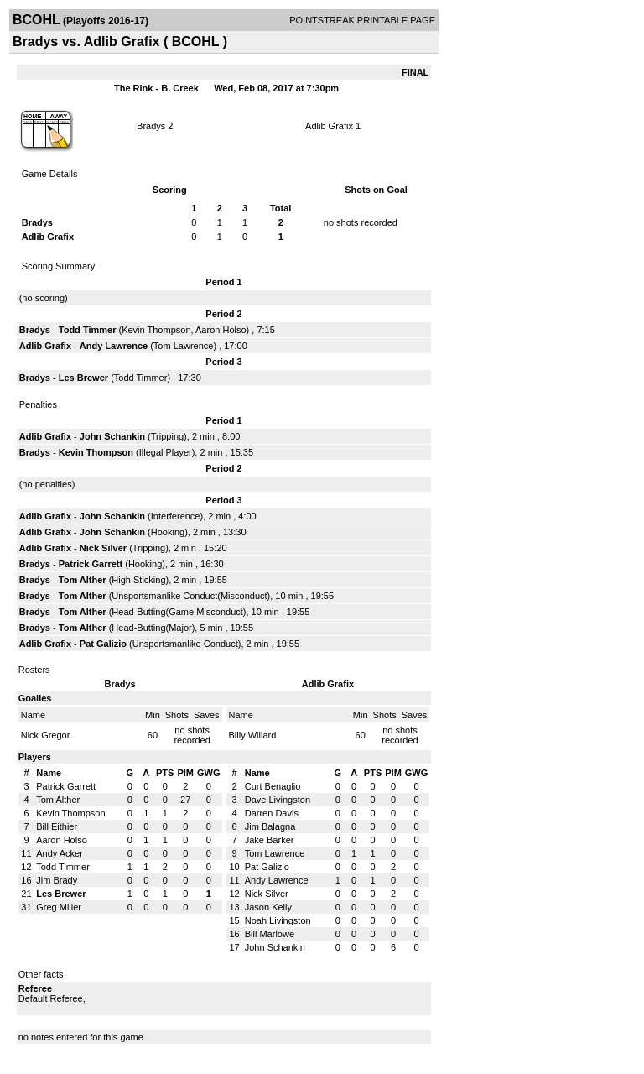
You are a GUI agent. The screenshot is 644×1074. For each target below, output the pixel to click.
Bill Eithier (56, 826)
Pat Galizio (103, 644)
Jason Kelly (268, 907)
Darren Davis (272, 813)
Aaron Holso (221, 330)
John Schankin (112, 436)
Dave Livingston (277, 800)
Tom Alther (82, 580)
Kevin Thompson (156, 330)
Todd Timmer (88, 330)
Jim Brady (56, 880)
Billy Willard (253, 735)
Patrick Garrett (90, 564)
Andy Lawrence (114, 346)
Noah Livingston (278, 920)
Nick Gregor (45, 735)
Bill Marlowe (269, 934)
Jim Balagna (270, 826)
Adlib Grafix (329, 126)
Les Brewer (83, 378)
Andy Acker (59, 853)
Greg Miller (58, 907)
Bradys (151, 126)
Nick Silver (103, 548)
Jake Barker (269, 840)
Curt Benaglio (273, 786)
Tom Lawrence (183, 346)
